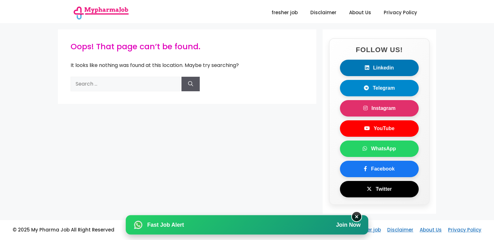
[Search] (190, 84)
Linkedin (379, 67)
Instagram (379, 108)
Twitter (379, 189)
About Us (360, 12)
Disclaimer (323, 12)
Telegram (379, 88)
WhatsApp (379, 148)
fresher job (285, 12)
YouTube (379, 128)
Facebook (379, 168)
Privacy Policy (400, 12)
